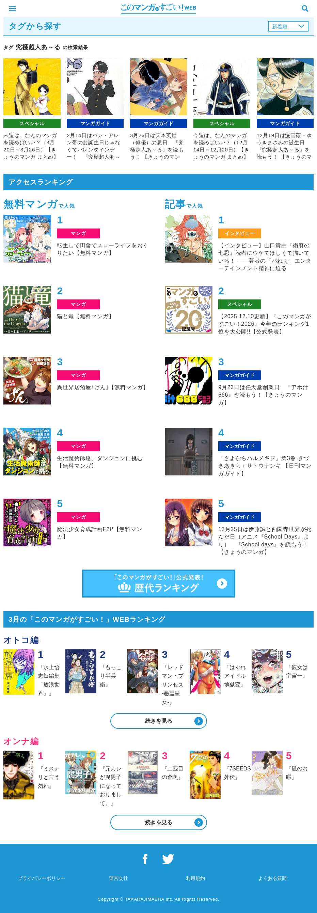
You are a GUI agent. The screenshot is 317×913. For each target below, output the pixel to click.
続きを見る (158, 721)
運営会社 (118, 878)
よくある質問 (272, 878)
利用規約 (195, 878)
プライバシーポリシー (41, 878)
